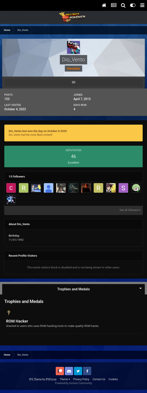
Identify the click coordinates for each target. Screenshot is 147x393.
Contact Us (99, 379)
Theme (65, 379)
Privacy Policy (81, 379)
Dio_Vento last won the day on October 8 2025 (38, 131)
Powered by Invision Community (73, 383)
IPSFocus (51, 379)
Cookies (113, 379)
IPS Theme (35, 379)
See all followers (130, 210)
